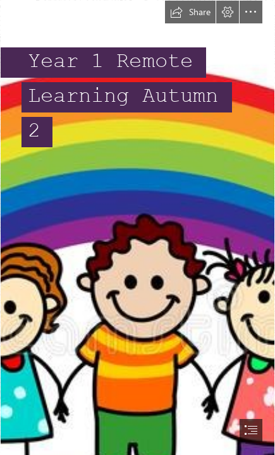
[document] (137, 227)
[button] (190, 12)
